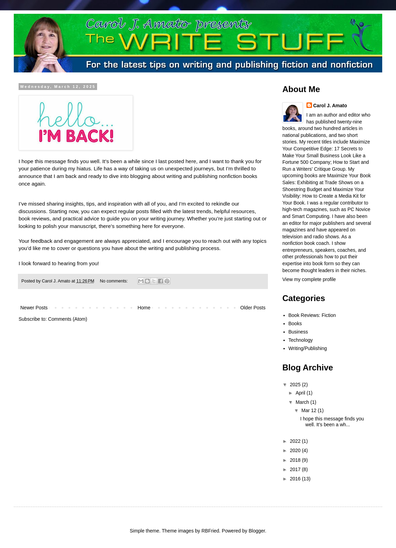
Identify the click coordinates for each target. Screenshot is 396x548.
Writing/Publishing (308, 348)
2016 (296, 478)
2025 (296, 384)
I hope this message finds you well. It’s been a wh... (332, 421)
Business (298, 332)
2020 (296, 450)
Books (295, 323)
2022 (296, 441)
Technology (301, 340)
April (300, 393)
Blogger (257, 531)
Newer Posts (34, 307)
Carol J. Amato (330, 105)
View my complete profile (309, 279)
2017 (296, 469)
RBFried (210, 531)
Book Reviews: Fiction (312, 315)
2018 (296, 460)
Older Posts (252, 307)
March (302, 402)
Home (143, 307)
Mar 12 (309, 410)
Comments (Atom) (67, 319)
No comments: (114, 281)
